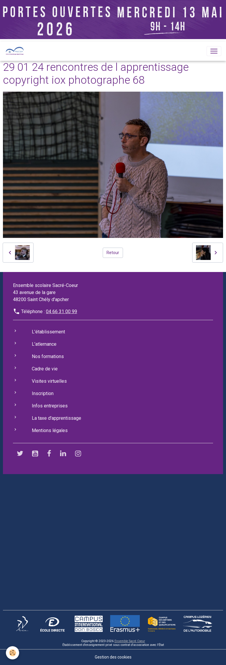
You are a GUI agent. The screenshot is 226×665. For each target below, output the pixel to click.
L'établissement (48, 332)
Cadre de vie (45, 369)
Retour (113, 252)
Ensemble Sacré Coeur (129, 641)
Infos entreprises (50, 406)
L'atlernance (44, 344)
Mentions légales (50, 430)
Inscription (43, 393)
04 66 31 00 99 (61, 311)
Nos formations (48, 356)
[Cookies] (12, 652)
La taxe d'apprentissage (56, 418)
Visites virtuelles (49, 381)
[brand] (16, 51)
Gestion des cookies (113, 657)
